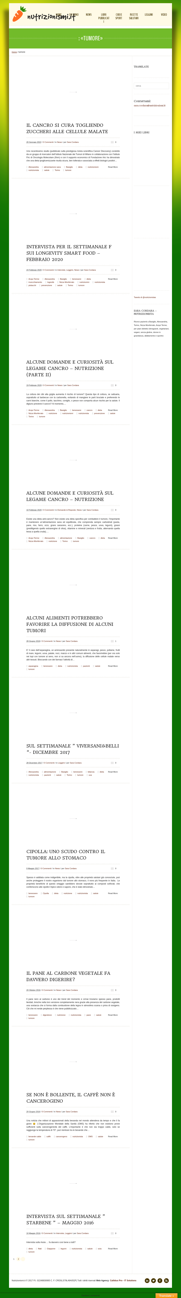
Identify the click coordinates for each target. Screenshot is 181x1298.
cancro (89, 410)
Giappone (51, 1249)
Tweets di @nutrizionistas (145, 297)
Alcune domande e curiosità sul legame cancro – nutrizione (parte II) (69, 368)
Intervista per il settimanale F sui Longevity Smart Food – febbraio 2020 (69, 253)
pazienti (86, 666)
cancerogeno (61, 1136)
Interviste (61, 270)
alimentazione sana (52, 167)
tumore (68, 170)
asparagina (33, 666)
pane (88, 1015)
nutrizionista (33, 170)
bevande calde (34, 1136)
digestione (47, 1015)
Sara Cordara (73, 142)
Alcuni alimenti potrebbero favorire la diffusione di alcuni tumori (69, 624)
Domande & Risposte (66, 510)
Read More (113, 167)
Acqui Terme (33, 279)
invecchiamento (35, 282)
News (59, 142)
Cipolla (46, 893)
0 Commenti (48, 142)
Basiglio (69, 167)
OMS (90, 1136)
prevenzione (46, 285)
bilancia (91, 772)
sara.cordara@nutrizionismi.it (149, 105)
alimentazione (66, 538)
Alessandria (33, 167)
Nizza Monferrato (66, 282)
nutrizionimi (84, 282)
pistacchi (32, 285)
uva (90, 775)
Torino (57, 170)
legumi (63, 1249)
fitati (40, 1249)
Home (14, 52)
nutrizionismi (93, 167)
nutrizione (53, 413)
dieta (80, 167)
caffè (48, 1136)
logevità (50, 282)
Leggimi (69, 270)
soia (99, 1249)
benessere (76, 279)
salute (46, 170)
